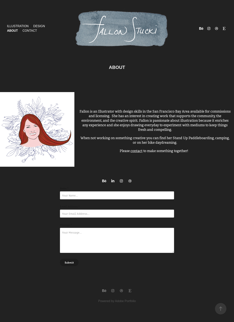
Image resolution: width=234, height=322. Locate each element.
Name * (64, 188)
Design (39, 26)
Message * (66, 224)
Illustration (18, 26)
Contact (29, 30)
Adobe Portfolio (125, 301)
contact (136, 151)
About (12, 30)
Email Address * (70, 206)
